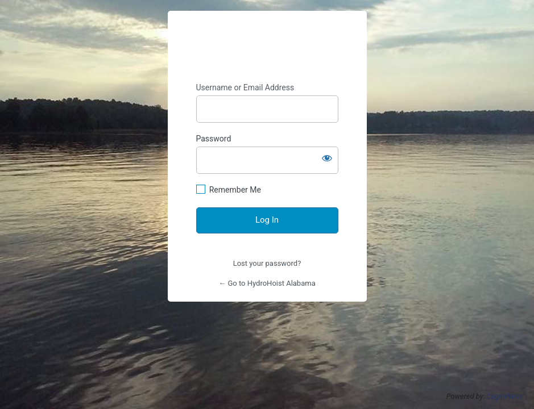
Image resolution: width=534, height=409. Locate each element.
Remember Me (235, 189)
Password (213, 138)
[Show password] (327, 158)
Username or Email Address (245, 87)
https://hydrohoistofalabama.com (267, 47)
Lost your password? (267, 263)
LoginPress (505, 396)
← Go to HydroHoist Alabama (266, 283)
